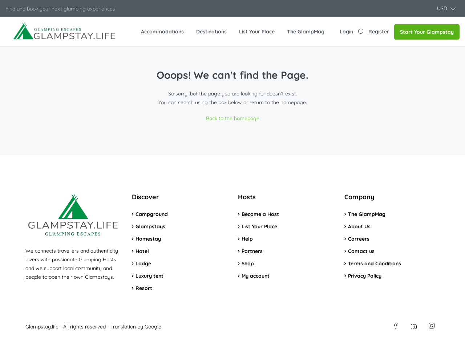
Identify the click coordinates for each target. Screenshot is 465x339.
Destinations (211, 31)
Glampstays (150, 226)
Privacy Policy (364, 276)
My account (256, 276)
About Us (359, 226)
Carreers (358, 239)
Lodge (143, 263)
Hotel (142, 251)
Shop (248, 263)
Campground (152, 214)
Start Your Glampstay (427, 32)
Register (378, 31)
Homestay (148, 239)
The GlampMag (305, 31)
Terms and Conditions (374, 263)
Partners (252, 251)
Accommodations (162, 31)
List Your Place (257, 31)
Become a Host (260, 214)
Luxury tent (149, 276)
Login (346, 31)
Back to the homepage (232, 118)
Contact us (361, 251)
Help (247, 239)
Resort (144, 288)
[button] (446, 8)
